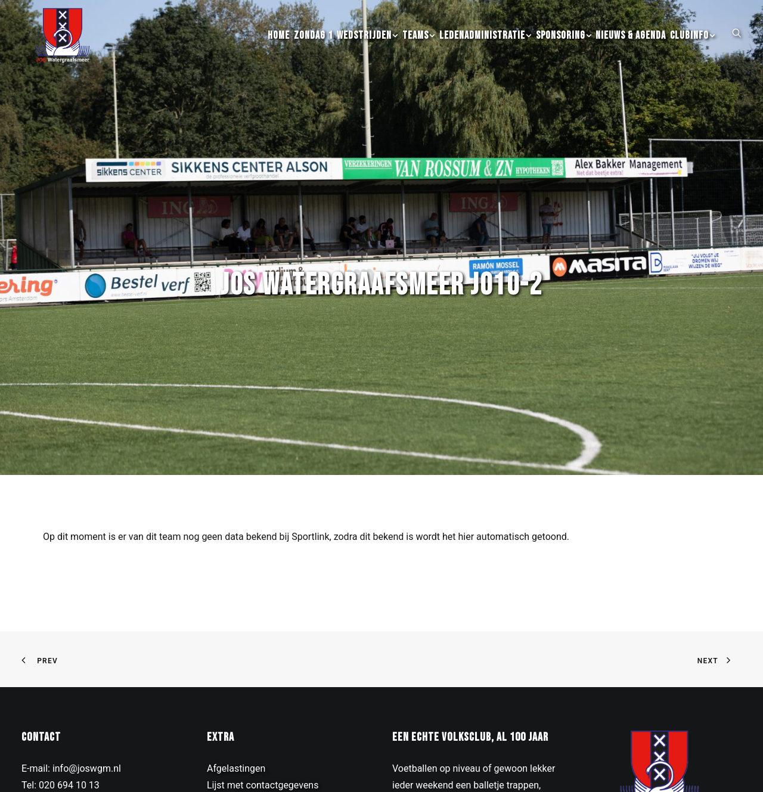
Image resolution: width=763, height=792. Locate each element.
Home (279, 48)
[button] (737, 45)
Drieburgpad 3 (51, 756)
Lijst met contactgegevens (262, 739)
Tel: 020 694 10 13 (60, 739)
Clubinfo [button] (692, 48)
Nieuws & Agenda (630, 48)
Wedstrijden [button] (367, 48)
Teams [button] (418, 48)
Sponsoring (564, 48)
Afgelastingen (236, 722)
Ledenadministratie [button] (485, 48)
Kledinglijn (229, 772)
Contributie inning (244, 756)
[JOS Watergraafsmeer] (58, 48)
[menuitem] (278, 48)
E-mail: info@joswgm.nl (71, 722)
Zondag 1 (313, 48)
